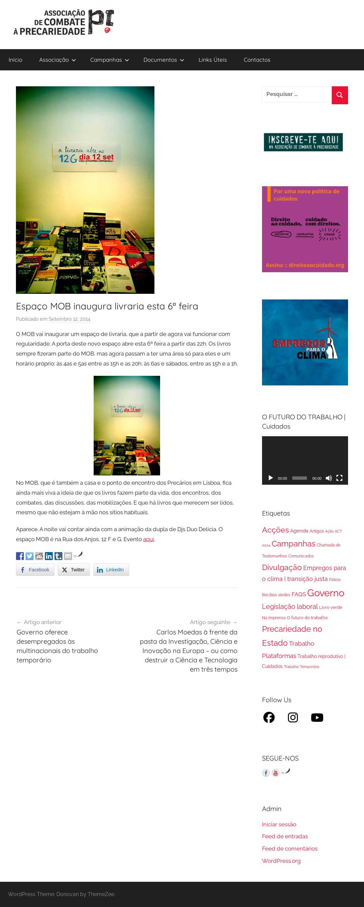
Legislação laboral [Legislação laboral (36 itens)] (290, 607)
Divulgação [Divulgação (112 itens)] (282, 567)
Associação (57, 59)
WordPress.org (281, 861)
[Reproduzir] (270, 478)
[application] (305, 460)
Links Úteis (213, 59)
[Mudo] (328, 478)
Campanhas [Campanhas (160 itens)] (294, 543)
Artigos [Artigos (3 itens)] (317, 531)
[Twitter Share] (74, 569)
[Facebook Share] (35, 569)
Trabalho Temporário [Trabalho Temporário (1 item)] (301, 667)
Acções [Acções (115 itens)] (275, 529)
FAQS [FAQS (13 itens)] (299, 594)
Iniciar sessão (279, 824)
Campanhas (109, 59)
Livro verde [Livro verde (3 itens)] (330, 607)
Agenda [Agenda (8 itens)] (299, 531)
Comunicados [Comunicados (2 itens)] (301, 556)
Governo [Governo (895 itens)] (325, 593)
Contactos (257, 59)
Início (15, 59)
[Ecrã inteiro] (339, 478)
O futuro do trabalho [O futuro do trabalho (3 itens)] (307, 617)
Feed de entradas (285, 836)
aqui (148, 539)
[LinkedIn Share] (111, 569)
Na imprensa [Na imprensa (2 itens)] (274, 618)
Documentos (163, 59)
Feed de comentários (290, 848)
